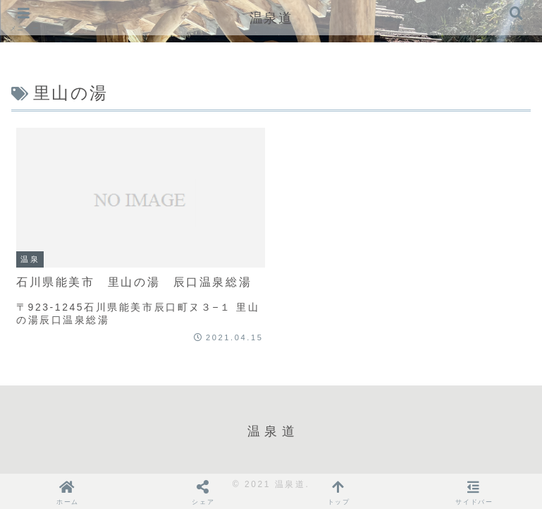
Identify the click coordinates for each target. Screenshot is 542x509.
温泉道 (271, 18)
